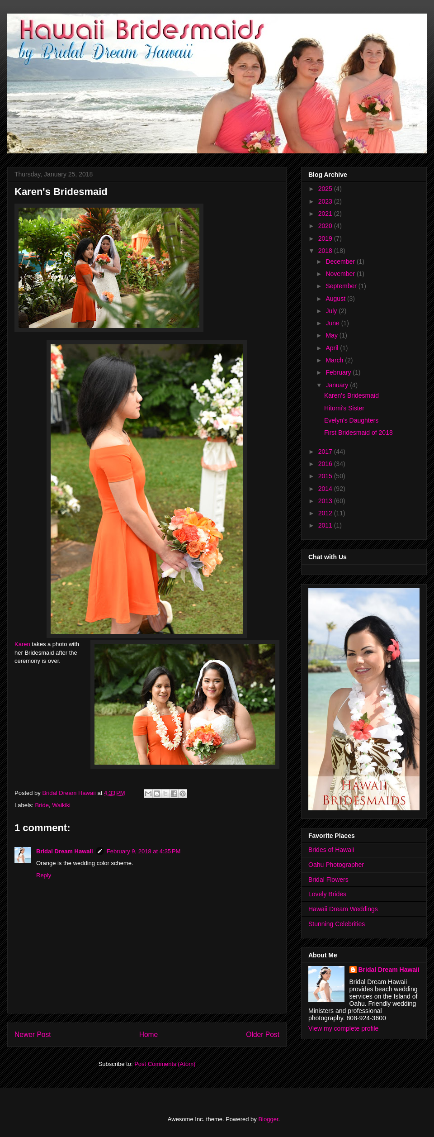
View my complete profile (343, 1028)
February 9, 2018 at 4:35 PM (144, 851)
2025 (326, 188)
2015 (326, 476)
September (342, 286)
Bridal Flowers (328, 879)
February (339, 372)
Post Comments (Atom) (164, 1064)
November (341, 273)
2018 (326, 250)
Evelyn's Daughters (351, 420)
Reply (43, 875)
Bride (42, 805)
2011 (326, 525)
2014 (326, 488)
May (332, 335)
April (333, 348)
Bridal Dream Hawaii (64, 851)
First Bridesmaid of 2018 (358, 432)
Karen (22, 644)
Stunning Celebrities (336, 924)
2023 (326, 201)
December (341, 261)
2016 (326, 463)
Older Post (262, 1034)
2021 (326, 213)
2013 (326, 500)
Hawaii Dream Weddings (343, 909)
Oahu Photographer (336, 864)
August (336, 298)
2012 (326, 513)
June (333, 323)
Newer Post (32, 1034)
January (338, 385)
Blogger (268, 1119)
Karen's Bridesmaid (351, 395)
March (335, 360)
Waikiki (61, 805)
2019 (326, 238)
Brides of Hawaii (331, 849)
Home (148, 1034)
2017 (326, 451)
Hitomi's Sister (344, 408)
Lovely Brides (327, 894)
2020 (326, 225)
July (332, 310)
